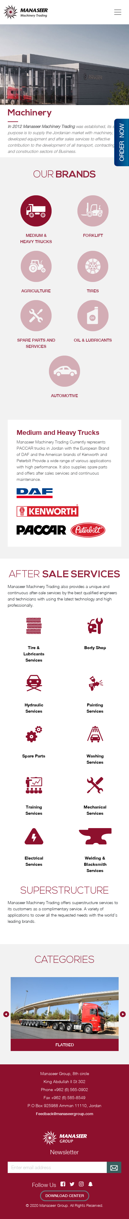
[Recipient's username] (57, 1167)
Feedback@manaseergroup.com (64, 1114)
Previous (6, 1014)
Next (123, 1014)
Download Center (64, 1195)
